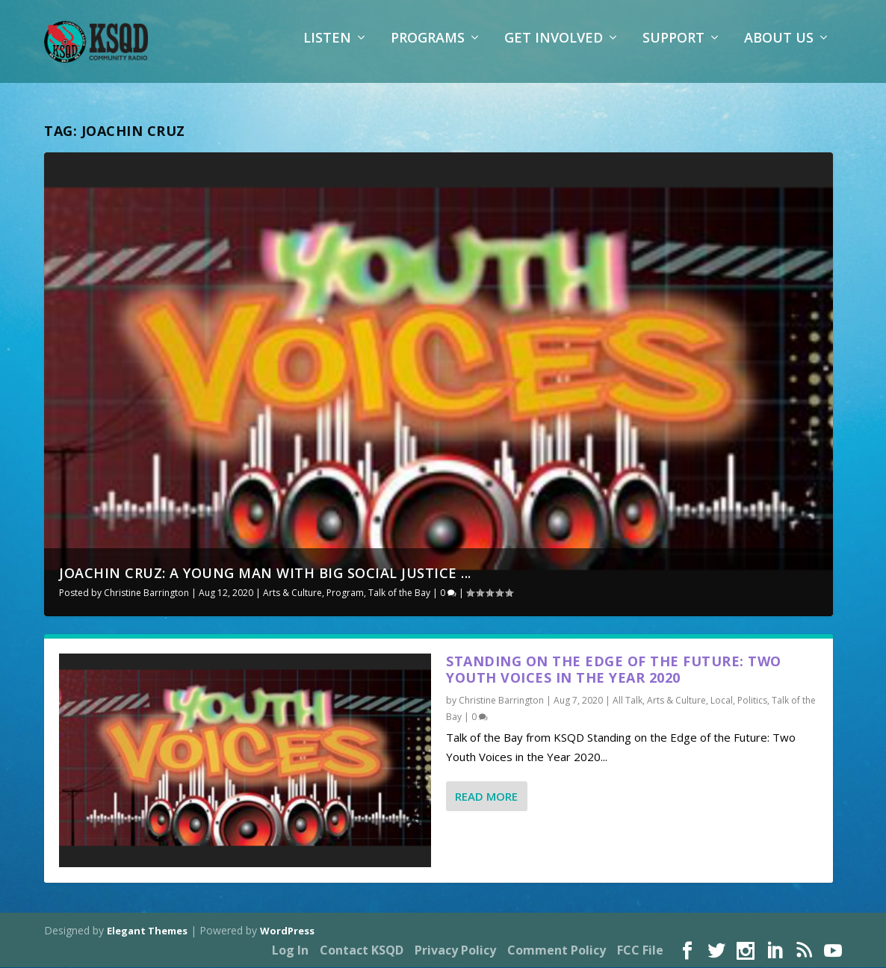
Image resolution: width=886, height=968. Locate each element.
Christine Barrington (146, 594)
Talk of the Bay (399, 594)
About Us (779, 48)
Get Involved (553, 48)
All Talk (627, 701)
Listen (327, 48)
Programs (428, 48)
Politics (752, 701)
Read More (486, 797)
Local (721, 701)
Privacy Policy (455, 951)
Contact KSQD (361, 951)
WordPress (287, 931)
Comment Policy (556, 951)
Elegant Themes (147, 931)
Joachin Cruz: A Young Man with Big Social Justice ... (265, 574)
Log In (290, 951)
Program (345, 594)
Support (673, 48)
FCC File (640, 951)
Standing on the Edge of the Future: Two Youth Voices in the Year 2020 (613, 670)
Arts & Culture (292, 594)
